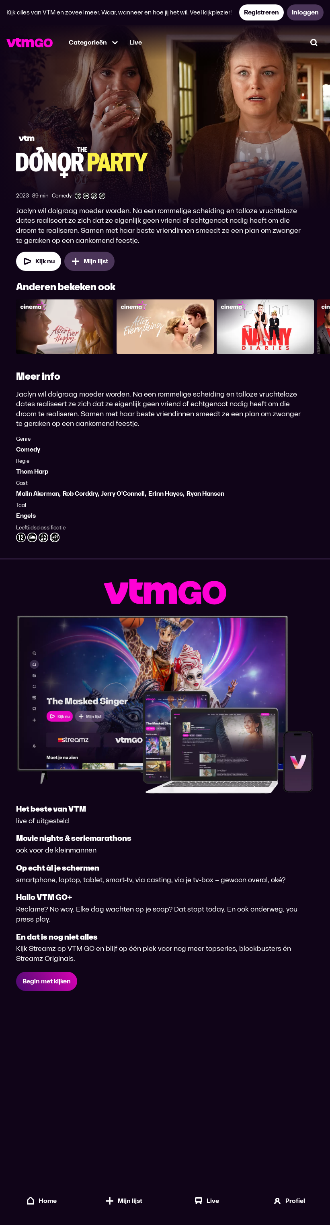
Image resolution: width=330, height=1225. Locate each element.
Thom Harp (32, 474)
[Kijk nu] (38, 264)
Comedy (28, 452)
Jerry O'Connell (123, 497)
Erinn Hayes (165, 497)
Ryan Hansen (205, 497)
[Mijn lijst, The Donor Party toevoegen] (89, 264)
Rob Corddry (80, 497)
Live (135, 42)
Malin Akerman (37, 497)
